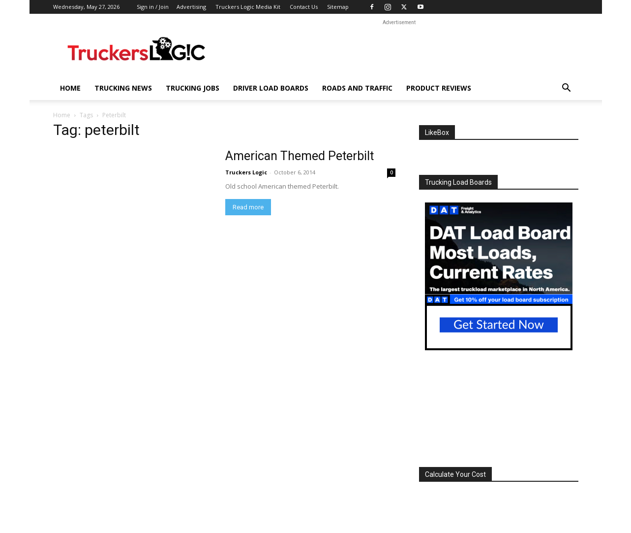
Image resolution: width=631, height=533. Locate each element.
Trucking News (123, 88)
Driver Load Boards (270, 88)
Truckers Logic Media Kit (247, 6)
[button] (566, 89)
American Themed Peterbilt (299, 156)
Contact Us (304, 6)
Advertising (191, 6)
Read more (248, 207)
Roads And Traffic (357, 88)
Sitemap (338, 6)
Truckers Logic (246, 172)
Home (70, 88)
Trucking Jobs (192, 88)
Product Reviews (438, 88)
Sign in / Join (153, 6)
